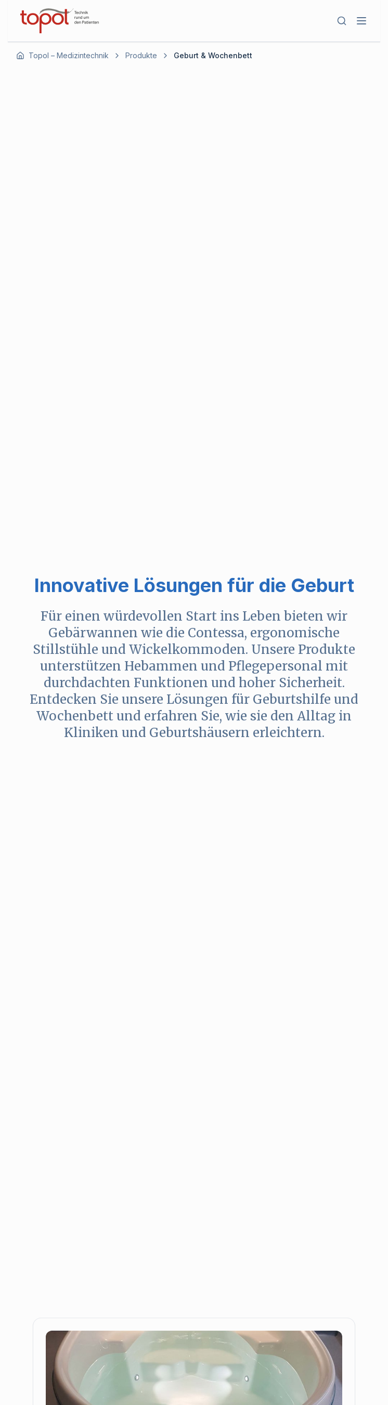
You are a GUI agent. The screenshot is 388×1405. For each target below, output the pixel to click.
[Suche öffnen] (341, 20)
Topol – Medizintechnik (69, 55)
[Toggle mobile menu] (361, 21)
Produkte (141, 55)
